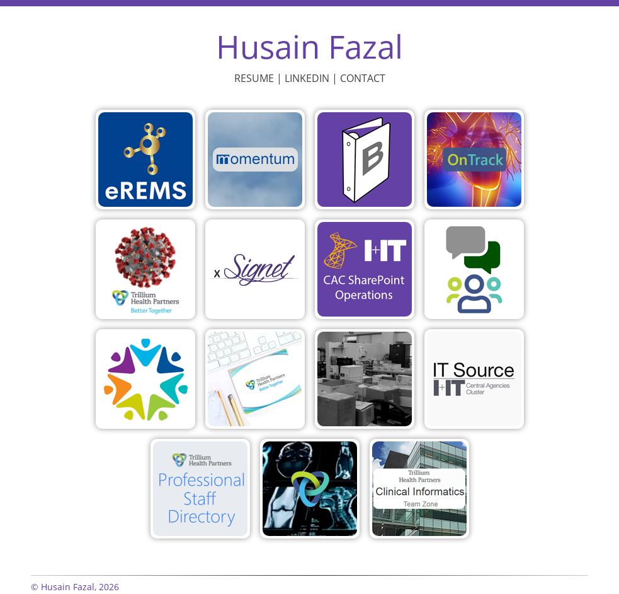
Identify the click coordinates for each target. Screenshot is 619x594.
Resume (254, 78)
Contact (362, 78)
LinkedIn (307, 78)
